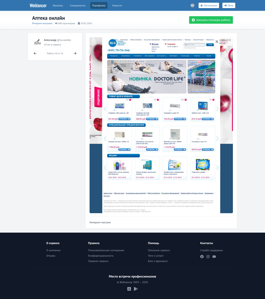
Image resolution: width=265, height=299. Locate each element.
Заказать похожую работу (211, 20)
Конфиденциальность (100, 255)
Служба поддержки (211, 250)
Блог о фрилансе (158, 261)
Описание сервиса (159, 250)
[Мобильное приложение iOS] (129, 289)
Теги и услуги (156, 255)
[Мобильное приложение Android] (136, 289)
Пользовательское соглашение (106, 250)
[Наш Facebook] (202, 256)
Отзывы (50, 255)
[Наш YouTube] (214, 256)
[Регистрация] (209, 5)
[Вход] (228, 5)
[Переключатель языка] (192, 5)
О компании (53, 250)
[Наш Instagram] (208, 256)
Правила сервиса (98, 261)
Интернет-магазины (42, 23)
